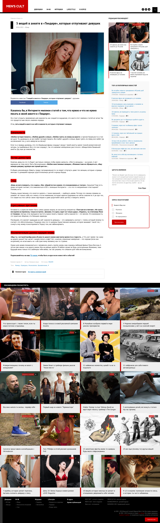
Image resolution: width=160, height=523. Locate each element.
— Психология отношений (23, 505)
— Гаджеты (38, 502)
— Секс (17, 507)
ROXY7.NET (94, 499)
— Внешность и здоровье (55, 502)
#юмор (17, 265)
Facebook (22, 102)
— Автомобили (39, 505)
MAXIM (51, 262)
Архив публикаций (74, 502)
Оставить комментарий (37, 272)
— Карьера (51, 505)
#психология (32, 265)
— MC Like (7, 502)
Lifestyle (71, 9)
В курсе (82, 9)
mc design (141, 513)
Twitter (45, 102)
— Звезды (8, 505)
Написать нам (151, 519)
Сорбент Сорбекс (124, 515)
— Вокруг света (52, 507)
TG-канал (33, 255)
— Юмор (17, 502)
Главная (13, 18)
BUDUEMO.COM (119, 504)
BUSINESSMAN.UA (118, 502)
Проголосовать (119, 222)
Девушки (38, 9)
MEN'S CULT (93, 502)
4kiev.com (92, 504)
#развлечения (42, 265)
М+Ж (49, 9)
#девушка (24, 265)
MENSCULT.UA (117, 499)
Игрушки (59, 9)
